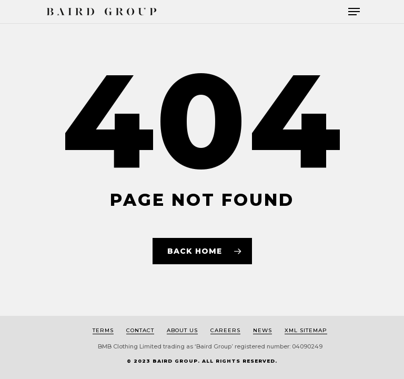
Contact (140, 330)
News (262, 330)
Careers (225, 330)
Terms (103, 330)
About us (182, 330)
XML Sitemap (306, 330)
